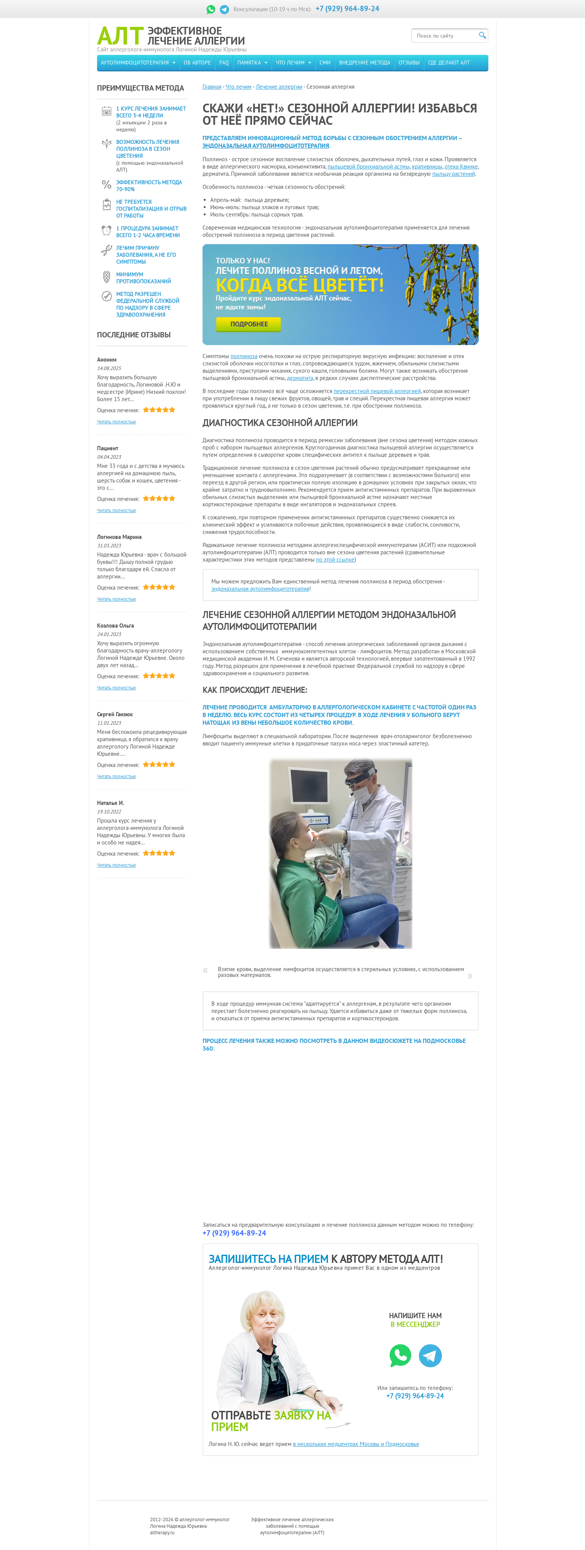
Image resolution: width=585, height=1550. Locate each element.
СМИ (325, 62)
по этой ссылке (335, 559)
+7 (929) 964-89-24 (347, 8)
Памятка (249, 62)
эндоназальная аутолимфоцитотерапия (266, 145)
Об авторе (197, 62)
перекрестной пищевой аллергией (377, 391)
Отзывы (409, 62)
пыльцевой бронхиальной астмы (369, 166)
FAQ (224, 62)
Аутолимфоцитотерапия (135, 62)
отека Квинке (461, 166)
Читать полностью (116, 421)
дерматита (300, 378)
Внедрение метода (364, 62)
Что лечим (290, 62)
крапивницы (427, 166)
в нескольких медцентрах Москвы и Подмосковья (356, 1444)
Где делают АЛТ (449, 62)
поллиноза (244, 356)
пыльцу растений (453, 173)
